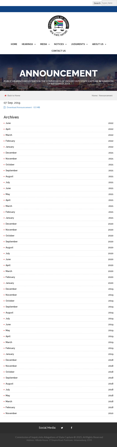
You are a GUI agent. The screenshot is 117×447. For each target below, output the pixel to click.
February (59, 141)
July (59, 182)
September (59, 170)
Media (45, 44)
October (59, 165)
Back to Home (12, 96)
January (59, 147)
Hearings (29, 44)
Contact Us (58, 51)
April (59, 129)
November (59, 159)
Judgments (79, 44)
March (59, 135)
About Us (99, 44)
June (59, 123)
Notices (60, 44)
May (59, 194)
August (59, 176)
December (59, 153)
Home (14, 44)
